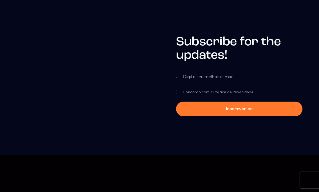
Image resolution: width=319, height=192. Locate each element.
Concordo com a (218, 92)
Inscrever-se (239, 109)
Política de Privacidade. (233, 92)
